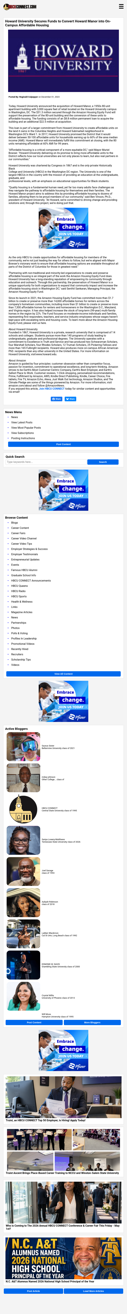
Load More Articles (93, 1291)
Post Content (63, 444)
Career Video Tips (21, 543)
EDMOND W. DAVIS (51, 964)
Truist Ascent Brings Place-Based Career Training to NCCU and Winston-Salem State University (62, 1173)
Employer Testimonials (24, 554)
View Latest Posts (21, 422)
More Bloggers (92, 1022)
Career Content (20, 528)
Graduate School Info (23, 575)
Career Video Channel (24, 538)
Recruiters (17, 654)
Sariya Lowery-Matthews (53, 839)
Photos (15, 628)
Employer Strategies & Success (29, 549)
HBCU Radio (18, 591)
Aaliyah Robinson (50, 902)
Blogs (14, 522)
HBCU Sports (19, 596)
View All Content (63, 674)
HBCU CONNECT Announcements (31, 580)
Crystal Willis (48, 995)
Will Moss (46, 1014)
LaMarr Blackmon (50, 933)
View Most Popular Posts (26, 427)
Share (56, 399)
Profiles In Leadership (24, 638)
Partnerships (18, 622)
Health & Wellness (21, 601)
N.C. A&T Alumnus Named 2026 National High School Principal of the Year (50, 1281)
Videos (15, 664)
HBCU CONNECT (50, 808)
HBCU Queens (19, 585)
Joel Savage (47, 870)
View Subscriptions (22, 433)
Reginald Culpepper (28, 97)
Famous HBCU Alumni (24, 570)
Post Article (33, 1291)
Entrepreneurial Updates (25, 559)
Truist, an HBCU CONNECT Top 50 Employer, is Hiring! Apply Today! (45, 1120)
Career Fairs (18, 533)
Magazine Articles (21, 612)
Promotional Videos (22, 643)
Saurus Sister (48, 745)
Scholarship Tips (21, 659)
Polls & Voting (19, 633)
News (14, 417)
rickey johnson (48, 777)
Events (15, 564)
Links (14, 607)
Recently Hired (19, 649)
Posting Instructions (23, 438)
